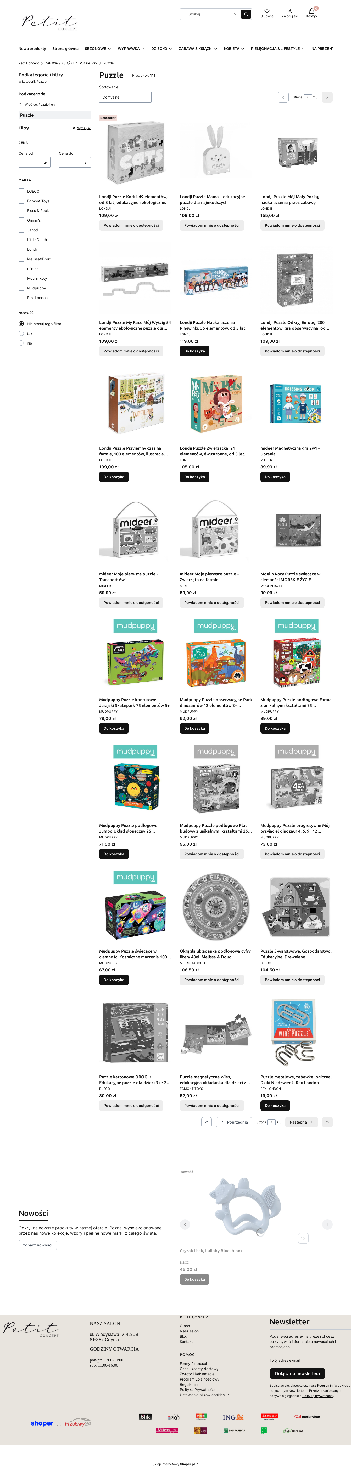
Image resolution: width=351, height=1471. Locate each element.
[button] (246, 14)
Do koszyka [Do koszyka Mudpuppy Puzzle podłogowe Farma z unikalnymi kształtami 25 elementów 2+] (275, 728)
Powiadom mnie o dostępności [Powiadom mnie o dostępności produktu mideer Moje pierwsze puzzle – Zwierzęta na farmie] (211, 602)
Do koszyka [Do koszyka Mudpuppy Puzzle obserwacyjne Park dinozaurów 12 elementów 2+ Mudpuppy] (194, 728)
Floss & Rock (38, 210)
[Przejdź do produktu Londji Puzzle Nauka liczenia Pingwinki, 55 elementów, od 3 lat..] (216, 278)
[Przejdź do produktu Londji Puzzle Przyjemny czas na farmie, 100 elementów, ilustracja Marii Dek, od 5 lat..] (135, 404)
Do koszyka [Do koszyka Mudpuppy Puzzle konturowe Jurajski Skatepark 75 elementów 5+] (114, 728)
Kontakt (186, 1341)
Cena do (66, 153)
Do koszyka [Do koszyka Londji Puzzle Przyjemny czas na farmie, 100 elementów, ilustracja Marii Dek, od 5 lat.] (114, 476)
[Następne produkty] (301, 1122)
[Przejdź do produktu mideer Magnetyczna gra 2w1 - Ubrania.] (296, 404)
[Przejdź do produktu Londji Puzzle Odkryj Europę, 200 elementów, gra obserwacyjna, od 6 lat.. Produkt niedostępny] (296, 278)
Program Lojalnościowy (199, 1379)
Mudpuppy (36, 288)
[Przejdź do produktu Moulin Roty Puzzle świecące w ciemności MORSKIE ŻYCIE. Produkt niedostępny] (296, 529)
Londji (32, 249)
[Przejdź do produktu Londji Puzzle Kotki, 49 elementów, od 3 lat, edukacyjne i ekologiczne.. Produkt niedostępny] (135, 152)
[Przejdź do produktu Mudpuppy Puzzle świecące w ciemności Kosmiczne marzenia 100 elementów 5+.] (135, 907)
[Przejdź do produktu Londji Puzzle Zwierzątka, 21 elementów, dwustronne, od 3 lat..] (216, 404)
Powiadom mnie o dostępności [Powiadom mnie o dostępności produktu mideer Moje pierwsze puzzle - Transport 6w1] (131, 602)
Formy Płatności (193, 1363)
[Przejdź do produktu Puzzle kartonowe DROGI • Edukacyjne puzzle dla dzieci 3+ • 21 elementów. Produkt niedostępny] (135, 1032)
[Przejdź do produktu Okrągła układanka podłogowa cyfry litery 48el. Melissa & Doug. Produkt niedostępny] (216, 907)
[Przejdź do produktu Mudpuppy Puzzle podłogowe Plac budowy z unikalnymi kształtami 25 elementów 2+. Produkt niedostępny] (216, 781)
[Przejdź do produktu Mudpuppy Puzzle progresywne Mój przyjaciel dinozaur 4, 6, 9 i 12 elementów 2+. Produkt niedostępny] (296, 781)
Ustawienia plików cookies (203, 1395)
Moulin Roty (37, 278)
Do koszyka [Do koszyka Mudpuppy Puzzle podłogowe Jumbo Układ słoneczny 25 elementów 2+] (114, 854)
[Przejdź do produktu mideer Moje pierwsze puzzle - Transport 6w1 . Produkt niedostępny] (135, 529)
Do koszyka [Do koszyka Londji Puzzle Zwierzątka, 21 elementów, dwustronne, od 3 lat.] (194, 476)
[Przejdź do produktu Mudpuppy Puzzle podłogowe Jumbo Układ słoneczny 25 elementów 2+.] (135, 781)
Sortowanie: (109, 87)
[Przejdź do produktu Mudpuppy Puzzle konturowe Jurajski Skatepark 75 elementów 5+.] (135, 655)
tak (29, 333)
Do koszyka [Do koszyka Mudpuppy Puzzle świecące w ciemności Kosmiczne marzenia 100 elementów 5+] (114, 979)
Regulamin (189, 1384)
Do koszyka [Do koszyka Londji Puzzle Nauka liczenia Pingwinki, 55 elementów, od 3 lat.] (194, 351)
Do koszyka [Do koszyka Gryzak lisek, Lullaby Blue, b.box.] (194, 1279)
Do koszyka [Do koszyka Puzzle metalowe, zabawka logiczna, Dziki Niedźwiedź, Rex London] (275, 1105)
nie (29, 343)
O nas (185, 1326)
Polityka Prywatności (197, 1389)
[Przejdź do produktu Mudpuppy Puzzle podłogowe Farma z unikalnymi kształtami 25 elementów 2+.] (296, 655)
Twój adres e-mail (285, 1360)
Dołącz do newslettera (297, 1373)
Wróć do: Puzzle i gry (37, 104)
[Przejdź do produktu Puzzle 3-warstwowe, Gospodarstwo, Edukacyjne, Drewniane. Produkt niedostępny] (296, 907)
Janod (32, 230)
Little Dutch (37, 239)
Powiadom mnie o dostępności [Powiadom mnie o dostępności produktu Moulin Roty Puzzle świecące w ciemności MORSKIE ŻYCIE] (292, 602)
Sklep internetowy (174, 1464)
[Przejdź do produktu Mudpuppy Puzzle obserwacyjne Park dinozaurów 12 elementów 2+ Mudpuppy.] (216, 655)
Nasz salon (189, 1331)
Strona (298, 97)
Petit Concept (29, 63)
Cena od (26, 153)
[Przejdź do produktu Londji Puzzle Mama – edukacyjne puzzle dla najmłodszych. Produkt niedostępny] (216, 152)
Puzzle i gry (88, 63)
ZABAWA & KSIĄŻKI (59, 63)
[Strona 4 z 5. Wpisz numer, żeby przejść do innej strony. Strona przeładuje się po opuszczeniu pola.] (308, 97)
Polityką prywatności (317, 1396)
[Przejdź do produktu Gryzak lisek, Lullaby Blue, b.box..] (245, 1206)
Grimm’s (34, 220)
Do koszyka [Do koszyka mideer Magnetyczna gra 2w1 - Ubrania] (275, 476)
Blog (183, 1336)
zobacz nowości (37, 1245)
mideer (33, 268)
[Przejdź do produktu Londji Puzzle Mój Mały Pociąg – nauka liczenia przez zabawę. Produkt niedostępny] (296, 152)
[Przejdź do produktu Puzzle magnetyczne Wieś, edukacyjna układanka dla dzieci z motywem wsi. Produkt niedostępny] (216, 1032)
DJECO (33, 191)
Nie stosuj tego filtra (44, 324)
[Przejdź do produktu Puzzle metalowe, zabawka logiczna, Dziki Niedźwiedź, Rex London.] (296, 1032)
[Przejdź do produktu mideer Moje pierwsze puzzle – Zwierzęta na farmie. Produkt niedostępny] (216, 529)
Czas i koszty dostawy (199, 1368)
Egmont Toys (38, 201)
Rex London (37, 297)
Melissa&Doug (39, 259)
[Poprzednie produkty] (234, 1122)
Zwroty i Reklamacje (197, 1374)
